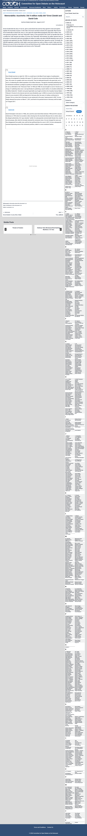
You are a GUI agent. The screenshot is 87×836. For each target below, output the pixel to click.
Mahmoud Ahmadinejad (68, 541)
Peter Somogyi (68, 631)
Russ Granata (68, 699)
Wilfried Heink (78, 794)
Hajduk (76, 381)
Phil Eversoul (68, 633)
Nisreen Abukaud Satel (70, 600)
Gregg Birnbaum (78, 370)
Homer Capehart (68, 408)
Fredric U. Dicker (78, 335)
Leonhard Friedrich (69, 523)
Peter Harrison (78, 628)
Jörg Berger (77, 483)
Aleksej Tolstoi (68, 149)
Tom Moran (67, 759)
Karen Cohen (77, 496)
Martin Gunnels (78, 554)
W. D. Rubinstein (68, 787)
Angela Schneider (68, 168)
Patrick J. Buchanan (79, 617)
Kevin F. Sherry (68, 506)
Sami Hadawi (77, 706)
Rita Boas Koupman (69, 672)
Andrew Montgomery (69, 164)
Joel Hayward (77, 469)
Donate (82, 7)
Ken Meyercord (78, 501)
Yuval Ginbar (67, 817)
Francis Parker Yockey (79, 327)
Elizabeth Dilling (68, 301)
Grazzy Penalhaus (69, 367)
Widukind (77, 792)
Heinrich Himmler (68, 392)
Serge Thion (67, 717)
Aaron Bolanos (68, 134)
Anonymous (67, 170)
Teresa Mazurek (78, 742)
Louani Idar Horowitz (79, 529)
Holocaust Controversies (78, 407)
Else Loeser (77, 302)
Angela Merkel (78, 167)
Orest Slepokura (78, 607)
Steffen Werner (78, 728)
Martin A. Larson (68, 553)
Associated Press (68, 184)
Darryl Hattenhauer (69, 259)
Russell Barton (78, 699)
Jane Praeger (77, 450)
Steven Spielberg (78, 733)
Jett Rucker (67, 465)
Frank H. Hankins (68, 330)
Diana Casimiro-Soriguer (78, 275)
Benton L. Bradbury (69, 198)
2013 (69, 58)
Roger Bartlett (68, 689)
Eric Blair (77, 306)
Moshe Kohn (67, 583)
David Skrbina (68, 268)
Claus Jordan (77, 236)
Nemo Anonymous (78, 593)
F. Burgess (67, 321)
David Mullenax (78, 266)
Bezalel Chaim (68, 200)
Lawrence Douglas (69, 519)
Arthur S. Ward (68, 183)
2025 (69, 32)
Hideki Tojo (77, 404)
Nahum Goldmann (78, 590)
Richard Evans (78, 665)
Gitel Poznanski (68, 362)
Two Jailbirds (48, 213)
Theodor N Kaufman (69, 750)
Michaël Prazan (68, 571)
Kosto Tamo (67, 510)
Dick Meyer (77, 276)
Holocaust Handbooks (35, 7)
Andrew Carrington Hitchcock (79, 162)
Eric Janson (67, 308)
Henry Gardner (68, 399)
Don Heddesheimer (79, 281)
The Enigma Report (79, 747)
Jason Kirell (67, 454)
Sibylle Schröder (68, 722)
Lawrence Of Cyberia (79, 519)
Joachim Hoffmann (79, 466)
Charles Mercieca (78, 226)
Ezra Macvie (77, 316)
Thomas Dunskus (68, 754)
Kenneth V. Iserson (79, 503)
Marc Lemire (77, 543)
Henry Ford (77, 398)
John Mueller (68, 477)
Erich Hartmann (68, 309)
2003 (69, 80)
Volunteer (76, 7)
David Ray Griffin (78, 267)
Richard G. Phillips (78, 666)
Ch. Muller (77, 221)
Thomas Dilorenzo (78, 753)
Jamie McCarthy (68, 449)
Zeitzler (76, 822)
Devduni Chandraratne (69, 274)
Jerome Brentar (78, 461)
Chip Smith (77, 228)
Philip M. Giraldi (78, 634)
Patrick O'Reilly (68, 618)
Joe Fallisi (67, 467)
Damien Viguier (68, 250)
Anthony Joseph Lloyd (79, 171)
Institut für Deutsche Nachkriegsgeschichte (69, 425)
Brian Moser (77, 203)
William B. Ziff (78, 797)
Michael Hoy (77, 569)
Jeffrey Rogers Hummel (68, 462)
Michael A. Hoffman (79, 565)
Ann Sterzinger (78, 169)
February (70, 25)
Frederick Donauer (69, 334)
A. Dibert (76, 132)
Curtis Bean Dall (68, 244)
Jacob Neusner (78, 440)
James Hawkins (78, 445)
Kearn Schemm (78, 499)
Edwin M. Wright (78, 297)
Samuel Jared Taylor (69, 708)
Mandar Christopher (79, 541)
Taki (76, 740)
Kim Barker (67, 507)
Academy (10, 7)
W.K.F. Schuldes (68, 788)
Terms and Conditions (40, 827)
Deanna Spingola (78, 270)
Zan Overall (67, 822)
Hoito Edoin (67, 406)
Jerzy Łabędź (68, 464)
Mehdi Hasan (68, 563)
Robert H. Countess (69, 676)
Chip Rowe (67, 228)
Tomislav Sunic (68, 761)
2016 (69, 51)
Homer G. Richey (78, 408)
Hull (76, 413)
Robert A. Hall (78, 672)
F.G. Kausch (77, 321)
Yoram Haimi (68, 815)
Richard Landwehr (78, 668)
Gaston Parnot (68, 346)
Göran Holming (68, 364)
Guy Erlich (67, 374)
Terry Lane (77, 744)
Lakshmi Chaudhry (78, 517)
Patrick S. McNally (78, 618)
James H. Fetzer (68, 445)
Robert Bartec (78, 673)
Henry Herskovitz (78, 399)
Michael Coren (68, 567)
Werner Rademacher (79, 791)
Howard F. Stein (68, 412)
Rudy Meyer (77, 698)
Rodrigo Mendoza (68, 688)
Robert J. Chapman (69, 679)
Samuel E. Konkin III (79, 707)
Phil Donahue (77, 632)
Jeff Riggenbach (78, 459)
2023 (69, 36)
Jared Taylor (77, 452)
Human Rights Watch (69, 414)
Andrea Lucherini (78, 159)
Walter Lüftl (67, 789)
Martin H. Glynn (68, 555)
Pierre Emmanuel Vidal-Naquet (68, 639)
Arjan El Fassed (68, 178)
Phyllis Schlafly (78, 636)
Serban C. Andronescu (79, 716)
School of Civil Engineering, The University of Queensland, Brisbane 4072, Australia (69, 713)
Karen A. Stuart (68, 496)
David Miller (67, 266)
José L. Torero (78, 485)
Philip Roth (67, 635)
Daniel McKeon (68, 256)
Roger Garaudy (78, 689)
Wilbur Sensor (68, 794)
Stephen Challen (78, 729)
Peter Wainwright (78, 631)
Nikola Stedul (77, 598)
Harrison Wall (77, 387)
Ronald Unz (67, 695)
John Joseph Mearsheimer (68, 472)
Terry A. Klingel (68, 744)
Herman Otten (68, 403)
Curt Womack (77, 243)
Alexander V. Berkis (79, 151)
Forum (70, 7)
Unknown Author (78, 773)
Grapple (76, 366)
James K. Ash (68, 447)
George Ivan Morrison (79, 350)
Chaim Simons (68, 223)
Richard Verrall (68, 671)
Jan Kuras (77, 449)
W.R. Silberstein (78, 788)
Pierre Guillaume (68, 640)
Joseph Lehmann (78, 486)
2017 (69, 49)
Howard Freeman (78, 412)
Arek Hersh (77, 177)
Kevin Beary (77, 505)
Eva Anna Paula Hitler (69, 315)
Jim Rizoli (67, 466)
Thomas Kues (77, 756)
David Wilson (77, 269)
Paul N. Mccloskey (69, 625)
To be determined (78, 758)
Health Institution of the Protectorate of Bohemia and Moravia (79, 390)
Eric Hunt (77, 307)
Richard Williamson (79, 671)
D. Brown (67, 249)
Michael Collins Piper (79, 566)
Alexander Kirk (68, 151)
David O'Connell (68, 267)
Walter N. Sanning (78, 789)
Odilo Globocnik (68, 606)
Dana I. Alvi (67, 251)
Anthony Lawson (78, 172)
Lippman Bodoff (68, 527)
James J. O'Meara (69, 446)
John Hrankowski (68, 474)
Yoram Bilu (77, 814)
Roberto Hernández (79, 686)
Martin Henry (77, 555)
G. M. (76, 343)
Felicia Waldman (68, 323)
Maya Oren (77, 562)
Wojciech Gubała (68, 806)
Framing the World (69, 325)
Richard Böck (77, 664)
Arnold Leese (77, 179)
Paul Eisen (77, 620)
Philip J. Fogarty (68, 634)
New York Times (68, 594)
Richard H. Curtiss (69, 667)
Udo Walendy (68, 773)
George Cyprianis (78, 349)
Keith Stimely (68, 501)
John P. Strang (78, 477)
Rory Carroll (67, 696)
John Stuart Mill (68, 479)
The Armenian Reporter (68, 746)
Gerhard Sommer (78, 356)
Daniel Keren (77, 252)
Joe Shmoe (67, 469)
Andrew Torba (68, 166)
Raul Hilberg (77, 658)
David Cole (11, 109)
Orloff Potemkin (68, 608)
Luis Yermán (67, 534)
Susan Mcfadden (78, 734)
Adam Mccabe (78, 139)
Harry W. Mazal (78, 388)
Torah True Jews (68, 762)
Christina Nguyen (78, 231)
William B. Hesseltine (79, 796)
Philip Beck (77, 633)
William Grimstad (68, 798)
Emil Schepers (68, 303)
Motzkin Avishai (78, 583)
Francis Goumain (78, 326)
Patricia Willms (68, 617)
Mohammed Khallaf (69, 582)
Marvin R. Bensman (79, 557)
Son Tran (67, 725)
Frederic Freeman (78, 333)
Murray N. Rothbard (79, 584)
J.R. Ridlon (77, 438)
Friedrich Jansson (78, 337)
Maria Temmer (78, 546)
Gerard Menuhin (78, 355)
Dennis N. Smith (68, 273)
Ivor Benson (67, 431)
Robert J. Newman (78, 679)
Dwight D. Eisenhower (69, 286)
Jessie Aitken (77, 464)
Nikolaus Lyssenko (79, 599)
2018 (69, 47)
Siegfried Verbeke (78, 722)
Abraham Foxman (68, 138)
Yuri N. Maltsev (68, 816)
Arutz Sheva (77, 183)
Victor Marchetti (68, 782)
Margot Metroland (69, 545)
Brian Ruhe (67, 204)
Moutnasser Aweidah (69, 584)
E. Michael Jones (68, 291)
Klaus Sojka (77, 509)
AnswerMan (77, 170)
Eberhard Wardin (68, 292)
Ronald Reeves (78, 694)
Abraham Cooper (78, 136)
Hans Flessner (68, 383)
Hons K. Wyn (67, 410)
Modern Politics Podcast (78, 578)
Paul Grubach (77, 623)
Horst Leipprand (68, 411)
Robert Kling (77, 681)
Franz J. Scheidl (78, 331)
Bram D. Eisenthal (68, 202)
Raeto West (77, 655)
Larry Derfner (68, 518)
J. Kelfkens (67, 436)
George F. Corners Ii (69, 350)
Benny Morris (77, 196)
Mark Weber (77, 551)
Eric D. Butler (68, 307)
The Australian (78, 745)
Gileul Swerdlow (78, 360)
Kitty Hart (77, 507)
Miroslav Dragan (68, 577)
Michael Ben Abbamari (69, 566)
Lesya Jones (77, 525)
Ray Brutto (67, 659)
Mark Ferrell (77, 549)
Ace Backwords (78, 138)
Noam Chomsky (78, 600)
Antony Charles (68, 177)
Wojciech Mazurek (78, 806)
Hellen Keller (67, 395)
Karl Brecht (77, 497)
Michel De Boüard (68, 574)
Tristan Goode (78, 763)
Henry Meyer (77, 400)
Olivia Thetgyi (77, 606)
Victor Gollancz (78, 781)
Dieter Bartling (78, 277)
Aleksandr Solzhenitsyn (77, 147)
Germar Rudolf (78, 359)
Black (66, 201)
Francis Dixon (68, 326)
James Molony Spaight (79, 447)
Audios (56, 7)
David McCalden (68, 265)
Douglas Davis (68, 285)
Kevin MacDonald (78, 506)
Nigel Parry (77, 596)
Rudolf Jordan (68, 698)
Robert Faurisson (78, 675)
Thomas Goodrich (78, 754)
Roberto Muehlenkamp (70, 687)
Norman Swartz (78, 601)
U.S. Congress (68, 771)
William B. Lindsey (69, 797)
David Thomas (78, 268)
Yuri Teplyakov (78, 816)
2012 (69, 60)
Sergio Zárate (77, 717)
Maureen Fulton (68, 562)
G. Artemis (67, 343)
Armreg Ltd (67, 179)
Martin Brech (77, 553)
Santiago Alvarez (68, 710)
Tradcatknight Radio (79, 762)
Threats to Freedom (17, 228)
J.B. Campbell (68, 438)
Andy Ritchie (77, 166)
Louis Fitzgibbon (68, 530)
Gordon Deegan (78, 364)
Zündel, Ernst (42, 13)
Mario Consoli (78, 547)
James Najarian (68, 448)
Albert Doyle (77, 145)
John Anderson (78, 471)
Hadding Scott (68, 381)
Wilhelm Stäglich (68, 795)
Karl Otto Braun (68, 498)
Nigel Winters (68, 598)
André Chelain (78, 158)
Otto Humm (67, 610)
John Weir (67, 481)
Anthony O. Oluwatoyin (69, 174)
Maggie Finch (77, 539)
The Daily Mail (68, 747)
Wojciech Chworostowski (78, 805)
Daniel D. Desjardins (79, 251)
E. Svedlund (77, 291)
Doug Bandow (78, 283)
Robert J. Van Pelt (69, 680)
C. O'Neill (67, 213)
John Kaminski (68, 475)
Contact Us (50, 827)
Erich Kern (77, 309)
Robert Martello (68, 682)
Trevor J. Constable (69, 763)
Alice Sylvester (68, 154)
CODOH (66, 241)
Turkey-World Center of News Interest (79, 765)
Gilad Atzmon (68, 360)
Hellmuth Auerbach (69, 396)
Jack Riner (67, 439)
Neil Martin (77, 592)
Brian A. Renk (77, 202)
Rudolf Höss (77, 697)
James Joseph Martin (79, 446)
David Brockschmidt (79, 260)
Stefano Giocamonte (69, 728)
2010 (69, 64)
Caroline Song (78, 218)
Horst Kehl (77, 410)
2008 (69, 69)
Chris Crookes (68, 229)
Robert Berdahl (68, 674)
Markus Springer (78, 552)
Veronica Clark (78, 780)
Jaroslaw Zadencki (79, 453)
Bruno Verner (77, 208)
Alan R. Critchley (68, 145)
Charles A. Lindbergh (79, 223)
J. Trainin (67, 437)
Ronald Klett (67, 694)
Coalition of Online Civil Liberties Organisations (78, 239)
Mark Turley (77, 550)
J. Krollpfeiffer (78, 436)
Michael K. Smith (68, 570)
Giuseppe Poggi (78, 362)
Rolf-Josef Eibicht (69, 692)
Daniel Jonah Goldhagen (68, 253)
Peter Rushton (78, 630)
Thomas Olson (68, 757)
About (4, 7)
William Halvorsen (78, 798)
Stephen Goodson (68, 730)
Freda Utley (67, 333)
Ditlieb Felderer (78, 278)
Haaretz (76, 380)
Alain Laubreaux (68, 144)
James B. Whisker (69, 444)
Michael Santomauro (79, 571)
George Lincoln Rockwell (68, 352)
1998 (69, 90)
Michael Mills (77, 570)
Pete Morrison (68, 627)
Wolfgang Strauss (68, 808)
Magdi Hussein (68, 539)
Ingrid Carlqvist (78, 422)
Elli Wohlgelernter (68, 302)
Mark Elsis (67, 549)
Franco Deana (68, 329)
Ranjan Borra (68, 658)
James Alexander (78, 442)
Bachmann (77, 192)
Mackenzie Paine (78, 538)
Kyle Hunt (67, 511)
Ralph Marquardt (68, 657)
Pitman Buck (67, 641)
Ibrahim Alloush (78, 419)
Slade (76, 723)
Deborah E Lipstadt (69, 272)
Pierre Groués (77, 638)
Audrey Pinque (78, 186)
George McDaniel (78, 351)
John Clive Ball (68, 473)
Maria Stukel (67, 546)
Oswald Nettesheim (79, 608)
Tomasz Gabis (78, 759)
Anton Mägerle (68, 176)
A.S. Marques (68, 133)
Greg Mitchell (77, 368)
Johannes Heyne (68, 470)
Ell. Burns (77, 301)
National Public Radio (69, 592)
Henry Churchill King (69, 398)
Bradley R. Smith (78, 201)
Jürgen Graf (77, 490)
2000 (69, 86)
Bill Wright (77, 200)
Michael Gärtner (78, 568)
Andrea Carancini (68, 159)
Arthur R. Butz (78, 182)
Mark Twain (67, 551)
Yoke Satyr (67, 814)
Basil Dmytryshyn (68, 195)
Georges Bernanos (78, 354)
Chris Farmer (77, 229)
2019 (69, 45)
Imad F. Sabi (67, 422)
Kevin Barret (67, 505)
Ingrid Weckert (78, 423)
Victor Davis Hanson (69, 781)
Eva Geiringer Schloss (79, 315)
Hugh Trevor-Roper (69, 413)
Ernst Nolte (77, 313)
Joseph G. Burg (78, 487)
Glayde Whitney (68, 363)
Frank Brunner (78, 329)
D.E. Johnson (77, 249)
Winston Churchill (68, 804)
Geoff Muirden (68, 347)
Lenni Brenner (78, 520)
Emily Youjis (67, 305)
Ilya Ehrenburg (78, 420)
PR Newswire (77, 641)
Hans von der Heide (79, 386)
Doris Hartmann (68, 283)
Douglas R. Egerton (79, 285)
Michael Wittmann (78, 573)
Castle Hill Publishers (79, 220)
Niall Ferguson (78, 594)
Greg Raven (67, 370)
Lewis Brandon (68, 526)
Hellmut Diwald (78, 395)
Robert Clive (67, 675)
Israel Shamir (68, 430)
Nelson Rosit (68, 593)
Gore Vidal (67, 365)
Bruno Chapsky (68, 208)
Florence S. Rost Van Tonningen (79, 324)
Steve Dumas (68, 732)
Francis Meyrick (68, 327)
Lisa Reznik (77, 527)
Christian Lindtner (69, 231)
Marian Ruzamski (68, 547)
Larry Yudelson (78, 518)
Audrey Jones (68, 186)
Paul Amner (77, 619)
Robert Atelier (68, 673)
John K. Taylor (78, 474)
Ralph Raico (77, 657)
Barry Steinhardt (78, 194)
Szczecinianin (78, 736)
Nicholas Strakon (78, 595)
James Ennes (77, 444)
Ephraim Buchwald (69, 306)
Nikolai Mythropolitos (69, 599)
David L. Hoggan (68, 264)
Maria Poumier (78, 545)
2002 (69, 82)
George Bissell (78, 348)
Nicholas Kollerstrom (69, 595)
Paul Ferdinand (68, 622)
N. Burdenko (67, 588)
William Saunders (68, 803)
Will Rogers (77, 795)
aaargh (76, 133)
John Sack (77, 478)
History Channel (78, 405)
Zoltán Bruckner (68, 823)
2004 (68, 77)
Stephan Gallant (68, 729)
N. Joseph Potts (78, 588)
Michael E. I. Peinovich (69, 568)
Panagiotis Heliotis (69, 616)
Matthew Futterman (79, 559)
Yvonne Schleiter (78, 817)
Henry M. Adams (68, 400)
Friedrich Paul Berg (69, 338)
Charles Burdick (68, 224)
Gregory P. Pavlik (78, 371)
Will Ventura (67, 796)
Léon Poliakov (68, 522)
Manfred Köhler (68, 543)
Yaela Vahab (67, 813)
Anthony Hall (68, 171)
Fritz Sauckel (68, 339)
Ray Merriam (68, 660)
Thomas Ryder (78, 757)
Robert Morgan (78, 682)
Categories (68, 100)
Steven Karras (68, 733)
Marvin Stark (68, 558)
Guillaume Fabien (68, 373)
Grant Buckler (68, 366)
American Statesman (69, 158)
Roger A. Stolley (78, 688)
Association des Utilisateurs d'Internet (79, 185)
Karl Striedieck (68, 499)
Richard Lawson (68, 670)
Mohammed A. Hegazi (79, 579)
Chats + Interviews (27, 13)
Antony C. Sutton (78, 176)
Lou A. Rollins (68, 529)
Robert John (77, 680)
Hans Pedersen (78, 384)
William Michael (68, 802)
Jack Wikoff (77, 439)
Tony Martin (77, 761)
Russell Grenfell (68, 700)
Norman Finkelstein (69, 601)
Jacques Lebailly (68, 442)
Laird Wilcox (67, 517)
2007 (69, 71)
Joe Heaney (77, 467)
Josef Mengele (68, 486)
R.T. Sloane (77, 652)
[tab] (30, 234)
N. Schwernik (68, 590)
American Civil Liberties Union (78, 156)
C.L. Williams (77, 213)
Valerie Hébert (68, 780)
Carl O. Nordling (68, 216)
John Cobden (77, 473)
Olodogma (67, 607)
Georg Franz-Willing (79, 347)
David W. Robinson (69, 269)
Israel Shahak (77, 427)
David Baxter (67, 260)
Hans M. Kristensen (69, 384)
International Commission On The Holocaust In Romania (69, 428)
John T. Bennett (78, 479)
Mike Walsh (67, 576)
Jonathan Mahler (68, 483)
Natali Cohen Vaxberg (79, 591)
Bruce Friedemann (78, 206)
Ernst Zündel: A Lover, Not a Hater (17, 213)
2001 (69, 84)
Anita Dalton (67, 169)
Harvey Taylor (68, 389)
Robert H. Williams (78, 676)
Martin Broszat (68, 554)
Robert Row (77, 683)
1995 (69, 97)
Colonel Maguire (78, 242)
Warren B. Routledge (79, 790)
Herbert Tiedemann (79, 402)
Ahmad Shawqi (78, 142)
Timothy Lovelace (68, 758)
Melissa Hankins (78, 563)
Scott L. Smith (78, 711)
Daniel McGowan (78, 254)
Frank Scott (77, 330)
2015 (69, 54)
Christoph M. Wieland (69, 232)
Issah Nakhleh (78, 430)
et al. (76, 314)
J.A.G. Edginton (78, 437)
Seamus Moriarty (68, 716)
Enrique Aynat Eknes (79, 305)
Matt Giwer (67, 559)
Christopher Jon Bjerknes (78, 234)
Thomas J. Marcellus (79, 755)
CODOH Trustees (78, 241)
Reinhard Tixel (68, 662)
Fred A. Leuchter (78, 332)
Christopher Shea (78, 235)
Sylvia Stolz (67, 736)
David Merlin (77, 265)
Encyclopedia (23, 7)
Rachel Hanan (78, 653)
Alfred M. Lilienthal (69, 153)
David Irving (77, 262)
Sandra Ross (77, 708)
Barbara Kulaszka (78, 193)
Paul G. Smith (68, 623)
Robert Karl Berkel (69, 681)
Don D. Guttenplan (69, 281)
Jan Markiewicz (68, 450)
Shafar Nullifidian (68, 720)
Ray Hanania (77, 659)
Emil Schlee (77, 303)
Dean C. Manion (68, 270)
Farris (66, 322)
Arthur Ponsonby (68, 182)
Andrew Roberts (78, 164)
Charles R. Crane (68, 227)
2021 (69, 40)
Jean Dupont (77, 454)
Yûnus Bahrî (77, 815)
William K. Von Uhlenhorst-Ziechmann (79, 800)
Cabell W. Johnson (69, 215)
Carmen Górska (78, 217)
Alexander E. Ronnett (69, 150)
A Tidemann (67, 132)
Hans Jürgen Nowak (79, 383)
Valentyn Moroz (78, 779)
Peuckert (67, 632)
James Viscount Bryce (79, 448)
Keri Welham (67, 504)
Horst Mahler (77, 411)
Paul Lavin (67, 624)
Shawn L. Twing (68, 721)
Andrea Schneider (68, 160)
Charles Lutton (68, 226)
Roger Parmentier (78, 690)
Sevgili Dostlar (68, 718)
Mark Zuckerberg (68, 552)
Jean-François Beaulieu (68, 458)
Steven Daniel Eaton (79, 732)
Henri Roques (68, 397)
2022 (69, 38)
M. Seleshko (67, 538)
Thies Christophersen (69, 751)
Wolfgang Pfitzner (78, 807)
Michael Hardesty (68, 569)
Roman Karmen (78, 692)
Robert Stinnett (68, 684)
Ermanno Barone (68, 310)
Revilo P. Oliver (68, 663)
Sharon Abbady (78, 720)
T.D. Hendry (67, 740)
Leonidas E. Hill (78, 523)
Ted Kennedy (68, 742)
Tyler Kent (67, 766)
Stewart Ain (67, 734)
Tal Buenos (67, 741)
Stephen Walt (77, 731)
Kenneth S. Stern (68, 502)
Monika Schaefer (78, 582)
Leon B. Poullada (68, 521)
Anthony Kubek (68, 172)
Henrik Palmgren (78, 397)
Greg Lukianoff (68, 368)
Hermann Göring (68, 404)
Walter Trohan (68, 790)
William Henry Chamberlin (68, 800)
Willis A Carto (77, 803)
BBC (66, 196)
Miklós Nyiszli (78, 576)
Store (44, 7)
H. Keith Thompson (79, 379)
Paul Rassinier (78, 625)
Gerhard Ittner (68, 356)
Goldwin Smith (78, 363)
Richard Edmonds (68, 665)
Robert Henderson (69, 678)
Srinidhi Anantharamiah (78, 726)
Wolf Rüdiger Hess (69, 807)
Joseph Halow (68, 488)
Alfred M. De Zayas (79, 152)
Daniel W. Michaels (69, 258)
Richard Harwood (78, 667)
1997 (69, 93)
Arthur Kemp (77, 180)
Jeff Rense (67, 459)
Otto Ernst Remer (78, 609)
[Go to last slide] (6, 229)
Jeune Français (78, 465)
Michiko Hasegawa (69, 575)
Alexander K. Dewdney (79, 150)
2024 (69, 34)
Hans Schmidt (68, 386)
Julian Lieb (67, 490)
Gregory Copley (68, 371)
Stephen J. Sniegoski (79, 730)
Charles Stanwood (78, 227)
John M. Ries (77, 475)
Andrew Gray (77, 163)
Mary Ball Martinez (79, 558)
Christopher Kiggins (69, 235)
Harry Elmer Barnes (69, 388)
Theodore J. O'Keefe (79, 750)
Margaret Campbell (79, 544)
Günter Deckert (78, 373)
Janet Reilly (67, 452)
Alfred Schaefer (78, 153)
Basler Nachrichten (79, 195)
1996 (69, 95)
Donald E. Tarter (68, 282)
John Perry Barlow (69, 478)
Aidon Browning (68, 143)
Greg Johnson (78, 367)
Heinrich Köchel (78, 392)
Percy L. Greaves (78, 626)
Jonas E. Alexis (78, 482)
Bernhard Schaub (68, 199)
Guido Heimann (78, 372)
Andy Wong (67, 167)
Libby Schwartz (78, 526)
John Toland (67, 480)
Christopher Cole (78, 232)
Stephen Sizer (68, 731)
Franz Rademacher (69, 332)
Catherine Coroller (69, 221)
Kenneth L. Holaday (79, 502)
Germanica (67, 359)
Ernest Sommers (78, 310)
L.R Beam (77, 515)
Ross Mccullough (78, 696)
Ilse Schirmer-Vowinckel (68, 421)
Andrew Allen (68, 161)
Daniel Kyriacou (68, 254)
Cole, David (35, 13)
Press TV (77, 642)
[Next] (61, 229)
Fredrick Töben (68, 337)
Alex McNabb (77, 149)
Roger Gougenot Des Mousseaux (69, 691)
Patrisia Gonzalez (68, 619)
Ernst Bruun (67, 311)
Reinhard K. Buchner (79, 660)
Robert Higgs (77, 678)
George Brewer (68, 349)
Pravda (66, 642)
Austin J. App (68, 187)
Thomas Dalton (68, 753)
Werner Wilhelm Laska (69, 792)
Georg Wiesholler (68, 348)
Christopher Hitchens (69, 233)
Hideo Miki (67, 405)
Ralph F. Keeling (78, 656)
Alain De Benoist (78, 143)
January (70, 30)
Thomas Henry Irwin (69, 755)
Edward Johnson (68, 295)
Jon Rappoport (68, 482)
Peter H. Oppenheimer (79, 627)
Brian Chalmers (68, 203)
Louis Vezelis (77, 530)
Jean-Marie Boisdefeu (79, 457)
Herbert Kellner (68, 402)
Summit (16, 7)
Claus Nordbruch (68, 237)
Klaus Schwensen (68, 509)
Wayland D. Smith (68, 791)
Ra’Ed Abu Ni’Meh (68, 653)
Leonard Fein (77, 522)
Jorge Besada (68, 485)
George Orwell (68, 354)
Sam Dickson (68, 706)
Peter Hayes (67, 630)
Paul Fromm (77, 622)
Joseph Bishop (68, 487)
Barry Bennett (68, 194)
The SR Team (68, 748)
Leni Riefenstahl (68, 520)
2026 (68, 22)
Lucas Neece (77, 531)
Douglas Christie (68, 284)
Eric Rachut (77, 308)
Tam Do (76, 741)
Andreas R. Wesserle (79, 160)
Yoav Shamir (77, 813)
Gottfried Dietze (78, 365)
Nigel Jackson (68, 596)
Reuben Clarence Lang (79, 662)
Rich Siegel (77, 663)
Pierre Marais (77, 640)
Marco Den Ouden (69, 544)
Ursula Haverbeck (68, 774)
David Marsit (77, 264)
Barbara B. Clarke (68, 193)
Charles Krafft (78, 225)
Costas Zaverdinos (69, 243)
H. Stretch (67, 380)
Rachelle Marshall (69, 655)
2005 (69, 75)
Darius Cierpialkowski (79, 258)
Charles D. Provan (78, 224)
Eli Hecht (67, 300)
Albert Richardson (69, 146)
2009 (69, 67)
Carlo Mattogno (78, 216)
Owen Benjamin (78, 611)
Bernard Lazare (78, 198)
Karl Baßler (67, 497)
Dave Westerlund (78, 259)
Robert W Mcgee (78, 684)
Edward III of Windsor (79, 294)
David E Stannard (68, 262)
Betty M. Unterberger (79, 199)
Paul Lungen (77, 624)
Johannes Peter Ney (79, 470)
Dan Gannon (77, 250)
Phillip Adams (78, 635)
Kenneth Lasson (68, 503)
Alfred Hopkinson (68, 152)
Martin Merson (68, 557)
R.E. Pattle (77, 651)
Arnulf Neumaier (68, 180)
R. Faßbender (68, 651)
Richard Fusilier (68, 666)
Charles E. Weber (68, 225)
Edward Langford (68, 297)
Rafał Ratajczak (68, 656)
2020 (69, 43)
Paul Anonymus (68, 620)
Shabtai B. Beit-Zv (78, 718)
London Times (68, 528)
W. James (77, 787)
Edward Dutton (68, 294)
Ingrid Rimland (68, 423)
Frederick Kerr (78, 334)
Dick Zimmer (68, 277)
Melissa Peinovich (69, 565)
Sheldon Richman (78, 721)
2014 (69, 56)
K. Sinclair (77, 495)
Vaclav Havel (68, 779)
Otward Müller (68, 611)
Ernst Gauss (77, 311)
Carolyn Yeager (68, 220)
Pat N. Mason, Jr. (78, 616)
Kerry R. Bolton (78, 504)
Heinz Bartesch (68, 394)
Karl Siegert (77, 498)
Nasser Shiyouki (68, 591)
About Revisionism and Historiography (12, 13)
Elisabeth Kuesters (78, 300)
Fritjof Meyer (77, 338)
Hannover (77, 382)
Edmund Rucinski (78, 292)
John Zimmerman (78, 481)
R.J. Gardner (67, 652)
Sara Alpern (77, 710)
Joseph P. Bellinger (79, 488)
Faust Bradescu (78, 322)
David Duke (77, 261)
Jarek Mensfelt (68, 453)
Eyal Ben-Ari (67, 316)
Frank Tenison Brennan (70, 331)
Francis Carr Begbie (79, 325)
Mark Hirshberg (68, 550)
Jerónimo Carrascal (69, 463)
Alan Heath (77, 144)
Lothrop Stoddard (78, 528)
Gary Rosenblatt (78, 345)
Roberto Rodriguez (79, 687)
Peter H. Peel (68, 628)
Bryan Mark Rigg (68, 209)
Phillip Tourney (68, 636)
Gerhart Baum (68, 357)
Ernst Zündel (11, 72)
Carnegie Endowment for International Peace (70, 219)
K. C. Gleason (68, 495)
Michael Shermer (68, 573)
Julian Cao (77, 489)
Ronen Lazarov (78, 695)
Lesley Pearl (67, 525)
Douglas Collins (78, 284)
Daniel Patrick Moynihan (78, 256)
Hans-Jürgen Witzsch (69, 387)
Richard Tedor (78, 670)
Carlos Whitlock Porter (69, 217)
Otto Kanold (77, 610)
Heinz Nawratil (78, 394)
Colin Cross (67, 242)
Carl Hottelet (77, 215)
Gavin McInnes (78, 346)
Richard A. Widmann (69, 664)
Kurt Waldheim (78, 510)
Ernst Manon (67, 313)
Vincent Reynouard (79, 782)
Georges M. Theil (68, 355)
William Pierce (78, 802)
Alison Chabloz (78, 154)
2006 (69, 73)
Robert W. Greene (68, 686)
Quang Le (67, 647)
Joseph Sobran (68, 489)
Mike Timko (77, 575)
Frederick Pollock (68, 335)
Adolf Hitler (67, 142)
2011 (69, 62)
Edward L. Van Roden (79, 295)
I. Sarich (67, 419)
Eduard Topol (77, 293)
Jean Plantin (67, 455)
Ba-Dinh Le (67, 192)
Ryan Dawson (68, 702)
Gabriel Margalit (68, 345)
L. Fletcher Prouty (68, 515)
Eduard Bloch (68, 293)
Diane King (67, 276)
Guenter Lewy (68, 372)
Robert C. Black (78, 674)
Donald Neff (77, 282)
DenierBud (77, 272)
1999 (69, 88)
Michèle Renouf (78, 574)
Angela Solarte (78, 168)
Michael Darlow (78, 567)
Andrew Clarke (68, 163)
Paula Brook (67, 626)
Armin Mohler (77, 178)
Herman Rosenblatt (79, 403)
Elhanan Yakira (78, 298)
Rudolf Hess (67, 697)
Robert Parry (67, 683)
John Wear (77, 480)
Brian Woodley (78, 204)
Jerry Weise (77, 463)
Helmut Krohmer (78, 396)
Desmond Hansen (78, 273)
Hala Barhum (68, 382)
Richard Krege (68, 668)
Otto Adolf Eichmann (69, 609)
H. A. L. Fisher (68, 379)
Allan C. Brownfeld (69, 155)
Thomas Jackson (68, 756)
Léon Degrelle (77, 521)
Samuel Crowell (68, 707)
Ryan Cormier (77, 700)
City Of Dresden (68, 236)
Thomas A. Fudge (78, 751)
